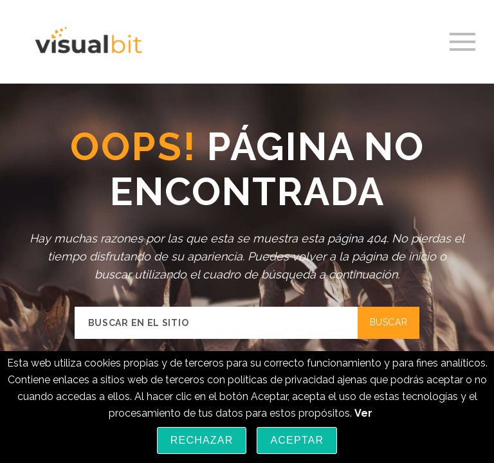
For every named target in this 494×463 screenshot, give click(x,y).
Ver (363, 413)
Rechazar (201, 440)
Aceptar (297, 440)
